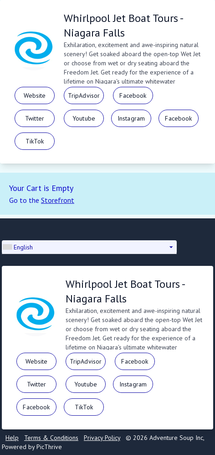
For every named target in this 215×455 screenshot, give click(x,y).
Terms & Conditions (51, 438)
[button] (89, 247)
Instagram (131, 118)
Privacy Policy (102, 438)
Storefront (57, 200)
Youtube (83, 118)
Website (35, 95)
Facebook (132, 95)
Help (12, 438)
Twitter (34, 118)
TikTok (35, 141)
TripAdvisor (84, 95)
